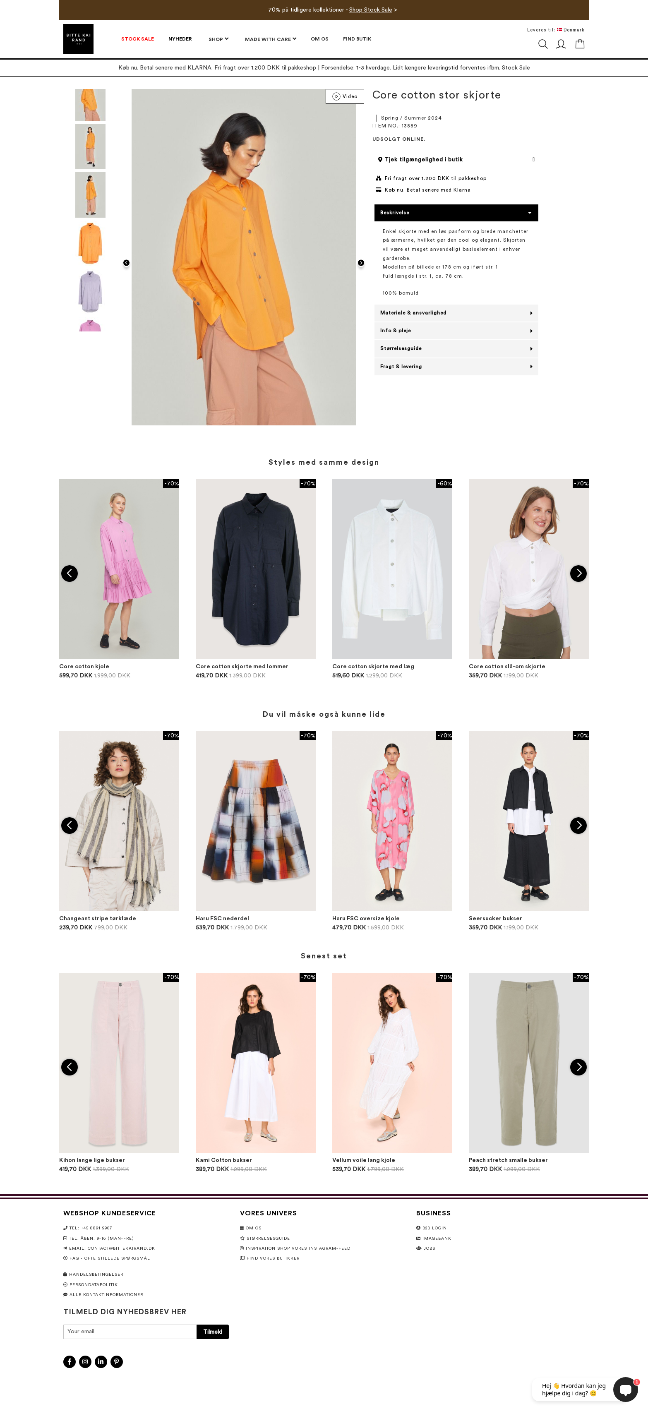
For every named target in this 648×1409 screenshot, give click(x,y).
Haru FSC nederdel (222, 919)
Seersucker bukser (495, 919)
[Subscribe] (213, 1332)
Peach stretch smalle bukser (508, 1160)
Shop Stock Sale (370, 10)
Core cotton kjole (84, 667)
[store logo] (78, 39)
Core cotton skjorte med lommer (242, 667)
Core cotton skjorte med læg (373, 667)
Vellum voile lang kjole (363, 1160)
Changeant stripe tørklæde (97, 919)
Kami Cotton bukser (224, 1160)
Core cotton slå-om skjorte (507, 667)
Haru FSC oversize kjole (366, 919)
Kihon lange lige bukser (92, 1160)
